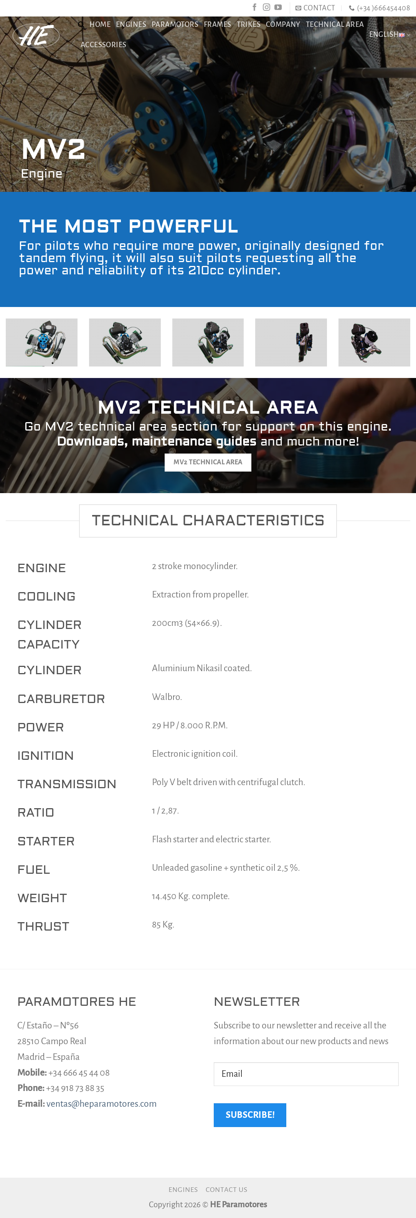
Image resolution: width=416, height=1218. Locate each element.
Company (283, 24)
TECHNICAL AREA (335, 24)
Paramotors (175, 24)
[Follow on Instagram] (266, 8)
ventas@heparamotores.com (101, 1104)
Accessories (104, 45)
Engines (131, 24)
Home (100, 24)
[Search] (81, 24)
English (389, 34)
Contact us (227, 1189)
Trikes (249, 24)
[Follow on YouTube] (278, 8)
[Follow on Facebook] (254, 8)
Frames (217, 24)
